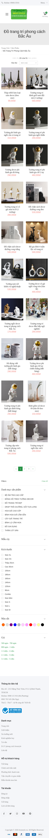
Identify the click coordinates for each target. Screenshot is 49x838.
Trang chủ (5, 48)
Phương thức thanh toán (10, 772)
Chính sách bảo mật (8, 768)
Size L (7, 606)
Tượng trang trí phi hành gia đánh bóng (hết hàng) (12, 408)
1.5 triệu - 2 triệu (7, 651)
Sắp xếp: (14, 63)
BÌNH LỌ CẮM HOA (13, 523)
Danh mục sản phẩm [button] (11, 489)
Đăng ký (4, 794)
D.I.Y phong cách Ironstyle (11, 746)
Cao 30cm (9, 567)
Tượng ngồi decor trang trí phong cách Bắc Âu (12, 326)
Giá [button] (3, 637)
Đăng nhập (5, 798)
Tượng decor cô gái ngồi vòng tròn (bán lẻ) (36, 286)
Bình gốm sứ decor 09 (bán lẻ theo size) (37, 408)
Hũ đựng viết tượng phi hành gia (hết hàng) (12, 366)
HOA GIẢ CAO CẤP (13, 511)
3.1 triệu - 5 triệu (7, 659)
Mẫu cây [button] (5, 539)
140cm (7, 582)
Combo (8, 594)
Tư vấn (4, 742)
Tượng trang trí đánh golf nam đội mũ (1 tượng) (36, 95)
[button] (45, 14)
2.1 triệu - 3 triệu (7, 655)
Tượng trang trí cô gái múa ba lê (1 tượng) (12, 209)
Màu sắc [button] (5, 618)
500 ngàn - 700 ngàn (8, 643)
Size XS (8, 559)
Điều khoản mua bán (9, 780)
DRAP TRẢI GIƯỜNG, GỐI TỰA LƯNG (21, 507)
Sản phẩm (15, 48)
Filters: (4, 481)
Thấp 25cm (9, 563)
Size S (7, 602)
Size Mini (8, 598)
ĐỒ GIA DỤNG (11, 526)
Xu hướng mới (7, 734)
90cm (7, 590)
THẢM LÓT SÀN (11, 530)
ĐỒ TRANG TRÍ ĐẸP (13, 503)
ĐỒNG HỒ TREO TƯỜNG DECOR (19, 499)
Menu (43, 3)
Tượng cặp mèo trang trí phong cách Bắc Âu (12, 448)
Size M (7, 610)
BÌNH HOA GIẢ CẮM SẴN (15, 515)
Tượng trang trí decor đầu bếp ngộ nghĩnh (37, 326)
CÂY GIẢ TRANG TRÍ (13, 519)
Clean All (45, 481)
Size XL (8, 555)
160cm (7, 578)
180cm (7, 575)
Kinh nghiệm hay (7, 738)
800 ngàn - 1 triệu (8, 647)
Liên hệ (4, 750)
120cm (7, 586)
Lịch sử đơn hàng (8, 806)
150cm (7, 571)
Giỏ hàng (4, 802)
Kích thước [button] (6, 549)
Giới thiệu (5, 730)
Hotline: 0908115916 (10, 3)
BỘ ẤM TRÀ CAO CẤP (14, 495)
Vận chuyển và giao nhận (11, 776)
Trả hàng (4, 764)
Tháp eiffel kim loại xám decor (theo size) (12, 95)
